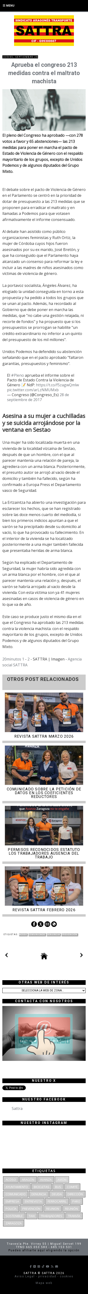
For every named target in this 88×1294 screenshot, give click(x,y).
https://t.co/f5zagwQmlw (57, 384)
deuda (57, 1194)
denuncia (53, 934)
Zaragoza (14, 1223)
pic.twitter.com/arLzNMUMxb (33, 389)
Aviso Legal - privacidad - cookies (44, 1276)
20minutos (11, 659)
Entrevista (33, 1201)
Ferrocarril (57, 1201)
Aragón (28, 1179)
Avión (61, 1179)
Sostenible (14, 1216)
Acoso (23, 934)
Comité (72, 1187)
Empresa (12, 1201)
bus (58, 1187)
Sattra (17, 1108)
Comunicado (36, 934)
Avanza (46, 1179)
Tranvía (74, 1216)
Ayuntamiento (17, 1187)
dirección (75, 1194)
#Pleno (17, 375)
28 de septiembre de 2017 (38, 397)
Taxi (32, 1216)
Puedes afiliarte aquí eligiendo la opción (44, 1250)
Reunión (71, 1209)
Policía (11, 1209)
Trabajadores (51, 1216)
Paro (76, 1201)
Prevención (69, 934)
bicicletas (41, 1187)
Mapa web (44, 1283)
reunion (52, 1209)
